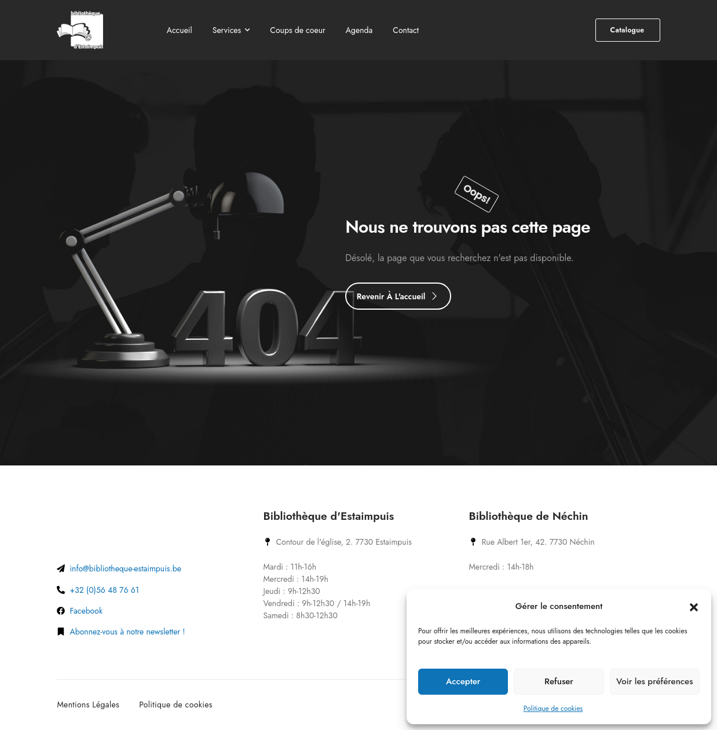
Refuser (558, 681)
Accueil (179, 30)
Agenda (359, 30)
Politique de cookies (553, 708)
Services (227, 30)
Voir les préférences (654, 681)
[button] (694, 606)
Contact (406, 30)
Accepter (463, 681)
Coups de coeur (297, 30)
